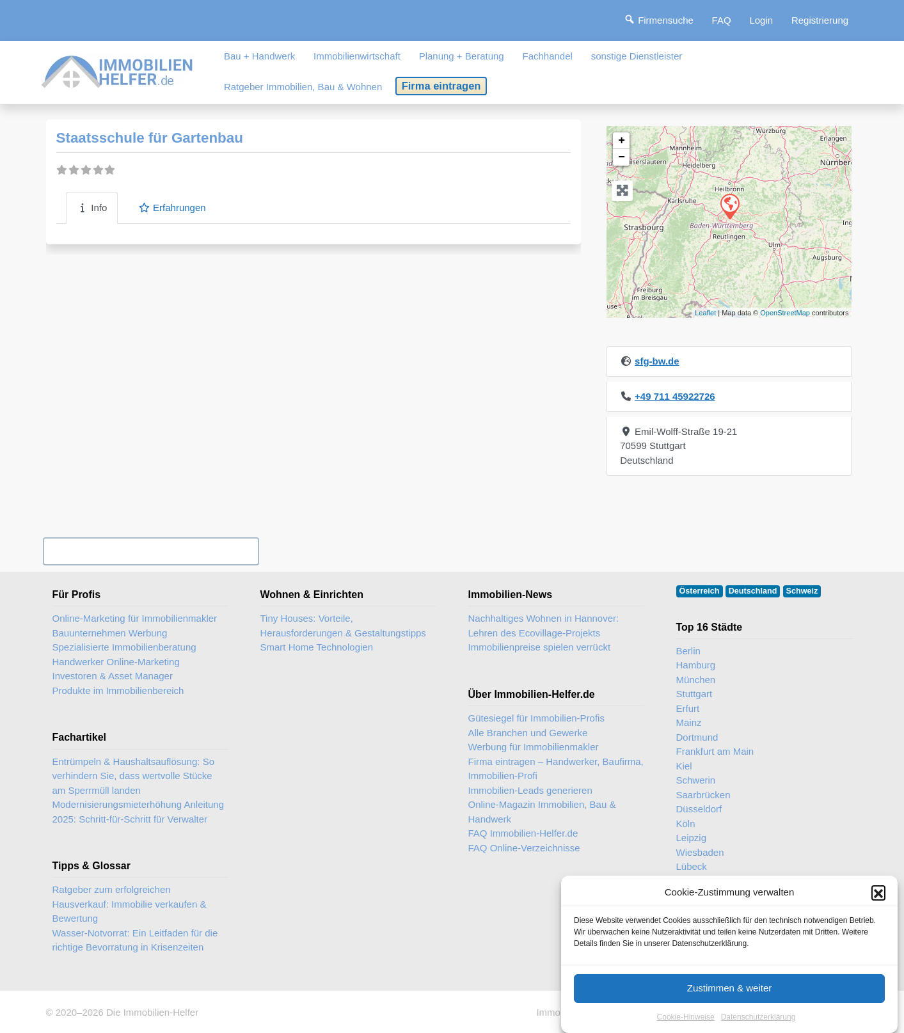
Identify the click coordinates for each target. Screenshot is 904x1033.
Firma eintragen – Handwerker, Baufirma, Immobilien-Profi (556, 769)
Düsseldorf (699, 808)
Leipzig (691, 837)
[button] (878, 901)
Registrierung (819, 20)
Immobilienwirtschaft (356, 56)
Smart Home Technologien (316, 647)
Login (761, 20)
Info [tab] (92, 207)
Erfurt (688, 708)
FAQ (721, 20)
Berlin (688, 650)
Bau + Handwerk (259, 56)
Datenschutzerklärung (758, 1025)
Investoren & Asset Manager (112, 675)
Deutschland (753, 591)
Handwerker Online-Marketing (116, 661)
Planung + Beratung (461, 56)
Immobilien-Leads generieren (530, 790)
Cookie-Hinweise (686, 1025)
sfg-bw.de (657, 361)
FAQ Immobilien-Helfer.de (523, 833)
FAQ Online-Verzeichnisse (524, 847)
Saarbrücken (703, 794)
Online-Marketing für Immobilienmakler (135, 618)
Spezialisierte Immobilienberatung (124, 647)
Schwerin (696, 780)
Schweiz (802, 591)
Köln (685, 823)
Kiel (684, 766)
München (696, 679)
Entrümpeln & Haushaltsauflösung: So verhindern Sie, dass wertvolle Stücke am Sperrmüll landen (133, 776)
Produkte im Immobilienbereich (118, 690)
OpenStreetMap (785, 313)
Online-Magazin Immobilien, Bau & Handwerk (542, 811)
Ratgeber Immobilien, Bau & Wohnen (303, 86)
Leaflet (705, 313)
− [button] (621, 157)
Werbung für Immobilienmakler (533, 746)
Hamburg (696, 664)
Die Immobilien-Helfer (152, 1012)
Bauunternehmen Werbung (110, 632)
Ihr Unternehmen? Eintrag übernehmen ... (151, 551)
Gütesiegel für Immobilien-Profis (536, 718)
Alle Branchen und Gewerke (528, 732)
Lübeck (691, 866)
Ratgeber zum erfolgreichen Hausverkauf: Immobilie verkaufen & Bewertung (129, 904)
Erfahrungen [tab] (171, 207)
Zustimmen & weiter (729, 996)
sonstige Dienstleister (637, 56)
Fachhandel (547, 56)
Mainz (689, 722)
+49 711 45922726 (675, 396)
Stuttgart (694, 693)
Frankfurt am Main (715, 751)
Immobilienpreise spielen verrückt (539, 647)
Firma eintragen (441, 85)
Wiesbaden (700, 852)
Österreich (699, 591)
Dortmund (697, 737)
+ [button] (621, 140)
